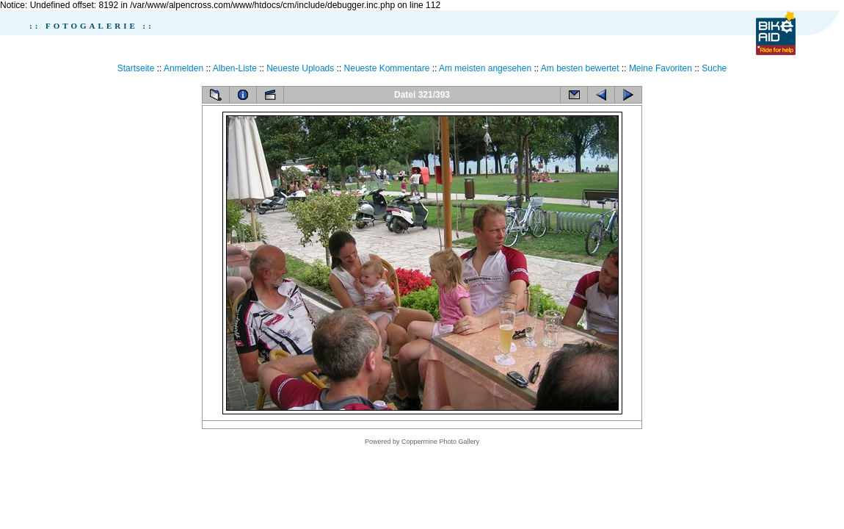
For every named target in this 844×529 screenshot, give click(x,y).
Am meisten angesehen (485, 68)
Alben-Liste (235, 68)
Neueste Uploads (300, 68)
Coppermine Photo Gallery (440, 441)
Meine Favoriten (660, 68)
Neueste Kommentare (387, 68)
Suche (714, 68)
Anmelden (183, 68)
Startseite (136, 68)
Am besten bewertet (580, 68)
